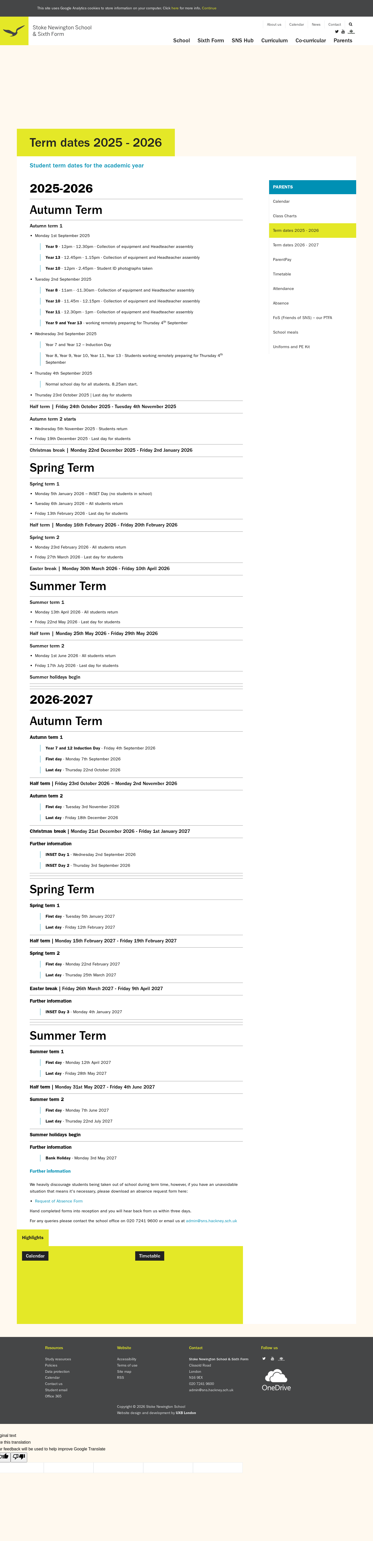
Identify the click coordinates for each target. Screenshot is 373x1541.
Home (48, 31)
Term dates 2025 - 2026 (296, 230)
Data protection (57, 1371)
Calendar (296, 24)
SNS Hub (243, 40)
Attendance (283, 288)
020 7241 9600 (201, 1383)
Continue (209, 8)
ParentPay (282, 259)
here (175, 8)
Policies (51, 1365)
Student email (56, 1390)
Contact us (53, 1383)
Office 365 (53, 1396)
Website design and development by (156, 1412)
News (316, 24)
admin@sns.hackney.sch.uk (211, 1220)
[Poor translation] (19, 1457)
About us (274, 24)
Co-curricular (311, 40)
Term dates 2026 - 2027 (296, 244)
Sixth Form (211, 40)
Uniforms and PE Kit (291, 346)
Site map (124, 1371)
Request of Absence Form (59, 1201)
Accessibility (126, 1359)
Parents (343, 40)
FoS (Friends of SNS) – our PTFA (302, 317)
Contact (334, 24)
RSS (120, 1377)
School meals (285, 332)
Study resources (58, 1359)
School (181, 40)
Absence (281, 303)
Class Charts (285, 215)
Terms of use (127, 1365)
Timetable (282, 274)
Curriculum (274, 40)
